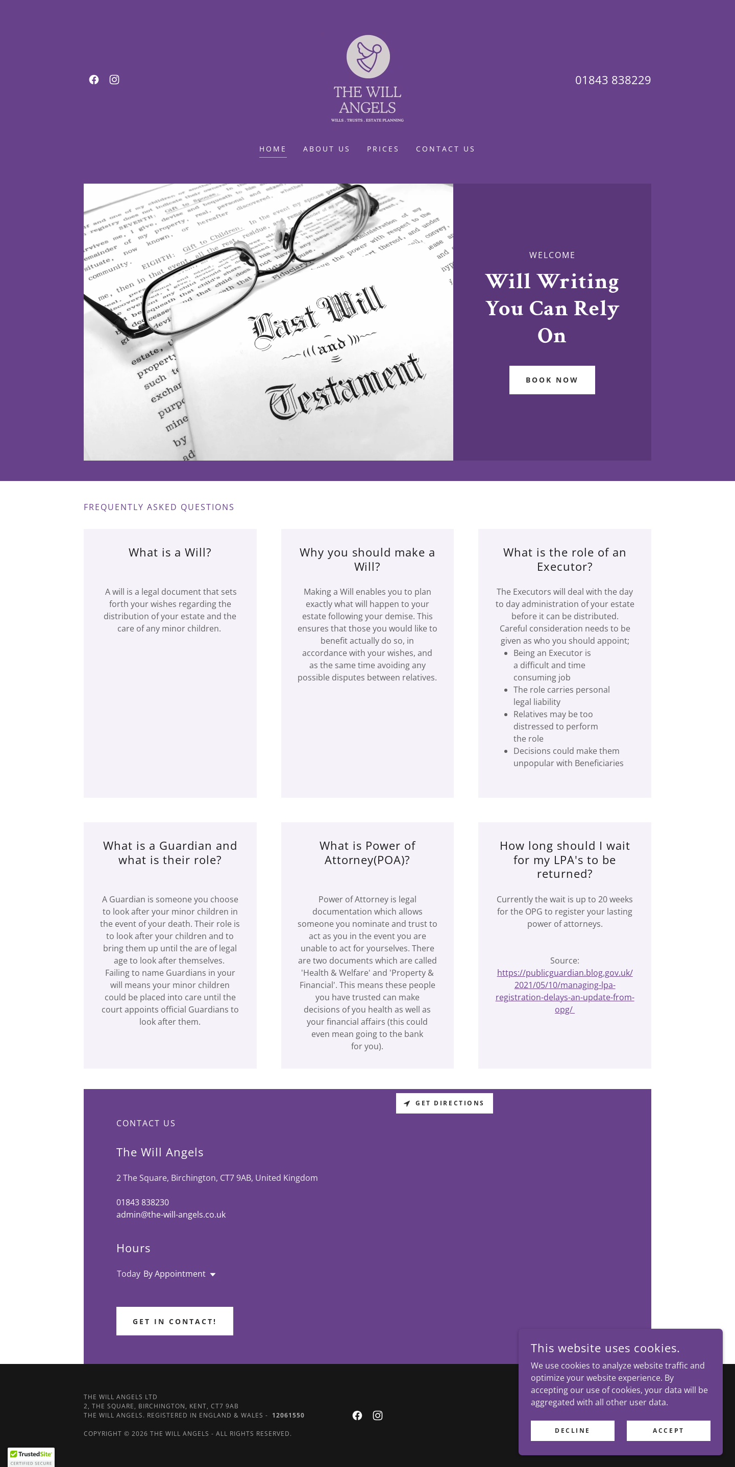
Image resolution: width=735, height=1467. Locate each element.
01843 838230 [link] (142, 1202)
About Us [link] (327, 149)
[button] (211, 1275)
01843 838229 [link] (613, 79)
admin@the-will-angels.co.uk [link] (171, 1214)
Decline (573, 1430)
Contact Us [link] (446, 149)
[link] (94, 79)
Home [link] (273, 149)
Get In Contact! (175, 1321)
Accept (668, 1430)
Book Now (552, 380)
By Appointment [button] (174, 1273)
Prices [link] (383, 149)
